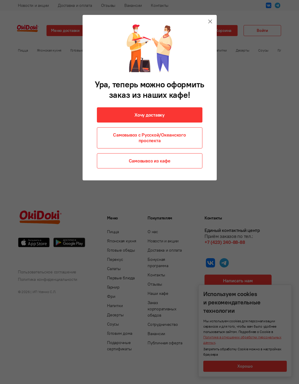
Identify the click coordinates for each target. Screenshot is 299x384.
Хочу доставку (149, 115)
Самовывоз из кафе (150, 161)
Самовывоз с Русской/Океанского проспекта (149, 137)
